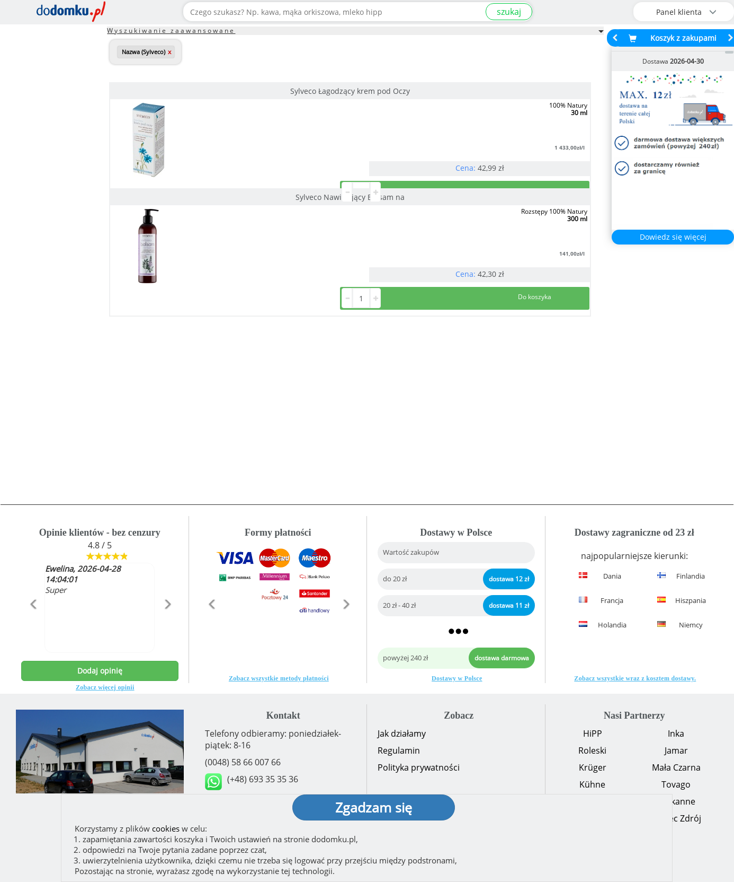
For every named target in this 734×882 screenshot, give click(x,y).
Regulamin (399, 750)
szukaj (509, 12)
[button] (32, 627)
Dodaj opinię (99, 671)
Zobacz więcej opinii (105, 687)
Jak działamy (402, 733)
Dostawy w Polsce (457, 678)
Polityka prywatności (419, 767)
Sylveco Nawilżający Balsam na (348, 91)
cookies (166, 828)
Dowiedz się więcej (673, 237)
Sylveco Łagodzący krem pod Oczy (185, 91)
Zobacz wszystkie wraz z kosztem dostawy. (635, 678)
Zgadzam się (373, 807)
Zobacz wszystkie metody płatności (279, 678)
